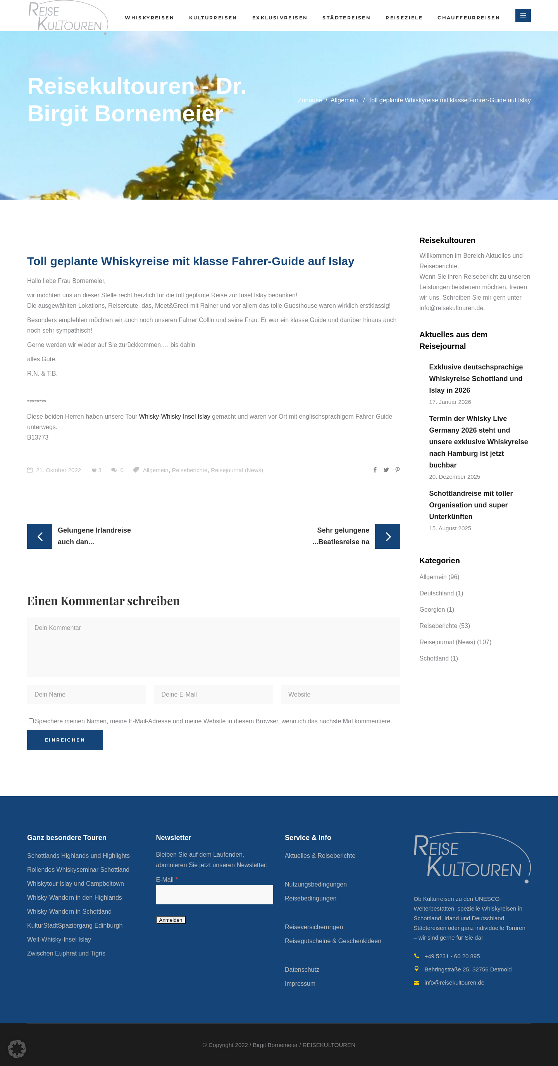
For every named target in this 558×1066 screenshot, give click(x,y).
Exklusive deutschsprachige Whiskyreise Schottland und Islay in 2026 (476, 378)
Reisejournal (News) (237, 470)
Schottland (434, 658)
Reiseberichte (190, 470)
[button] (17, 1049)
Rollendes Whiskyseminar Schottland (78, 869)
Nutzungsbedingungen (316, 884)
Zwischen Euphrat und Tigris (66, 953)
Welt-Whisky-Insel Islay (59, 939)
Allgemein (344, 100)
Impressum (300, 983)
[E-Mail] (215, 894)
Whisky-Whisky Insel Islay (174, 416)
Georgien (432, 609)
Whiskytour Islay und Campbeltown (75, 883)
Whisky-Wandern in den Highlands (74, 897)
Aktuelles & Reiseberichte (320, 855)
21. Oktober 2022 (54, 470)
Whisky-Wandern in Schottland (69, 911)
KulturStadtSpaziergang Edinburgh (74, 925)
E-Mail (167, 879)
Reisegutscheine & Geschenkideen (333, 941)
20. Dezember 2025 (454, 476)
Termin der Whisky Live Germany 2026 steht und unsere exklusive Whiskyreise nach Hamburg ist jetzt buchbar (478, 442)
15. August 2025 (450, 528)
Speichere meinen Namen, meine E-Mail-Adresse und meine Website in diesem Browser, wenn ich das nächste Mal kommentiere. (213, 721)
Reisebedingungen (310, 898)
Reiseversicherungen (314, 927)
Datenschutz (302, 969)
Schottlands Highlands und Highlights (78, 855)
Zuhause (310, 100)
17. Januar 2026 (450, 401)
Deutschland (437, 593)
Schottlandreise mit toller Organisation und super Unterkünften (471, 505)
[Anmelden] (171, 920)
